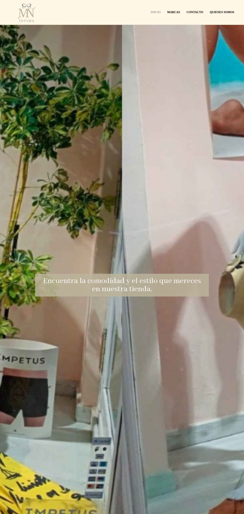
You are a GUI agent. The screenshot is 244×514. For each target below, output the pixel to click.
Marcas (173, 12)
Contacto (195, 12)
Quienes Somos (222, 12)
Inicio (156, 12)
